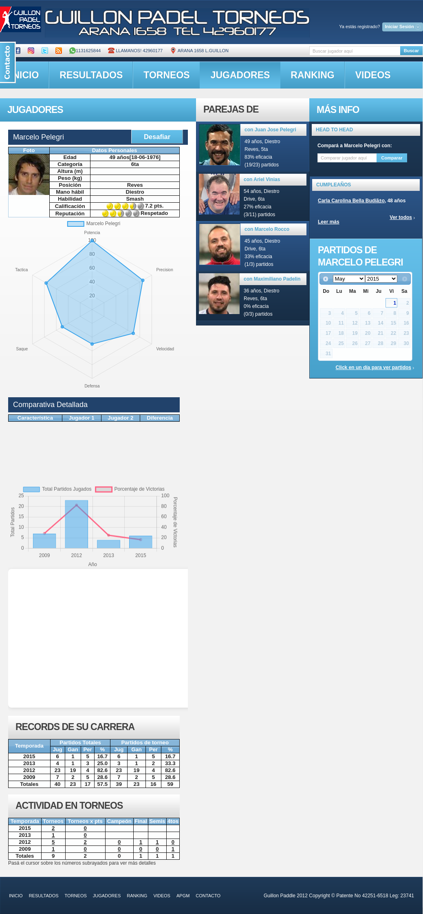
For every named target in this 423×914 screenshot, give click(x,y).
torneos (166, 75)
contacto (208, 895)
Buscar (411, 50)
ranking (312, 75)
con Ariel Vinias (262, 179)
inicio (16, 895)
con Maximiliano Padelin (272, 279)
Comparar (392, 157)
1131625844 (85, 50)
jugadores (240, 75)
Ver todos (401, 217)
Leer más (328, 222)
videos (373, 75)
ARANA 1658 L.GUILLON (199, 50)
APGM (182, 895)
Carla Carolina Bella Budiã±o (351, 201)
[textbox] (354, 50)
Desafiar (157, 136)
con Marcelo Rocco (267, 229)
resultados (91, 75)
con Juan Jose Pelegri (270, 130)
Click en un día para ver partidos (373, 367)
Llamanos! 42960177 (135, 50)
